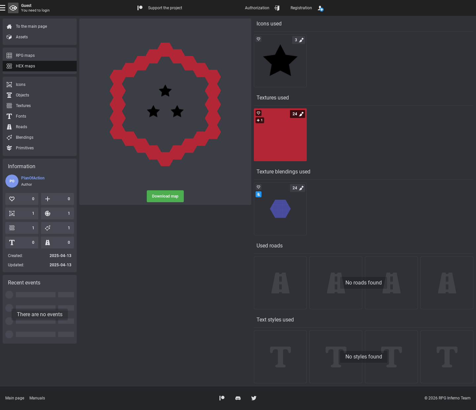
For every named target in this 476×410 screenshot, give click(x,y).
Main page (14, 398)
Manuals (37, 398)
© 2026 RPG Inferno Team (447, 398)
